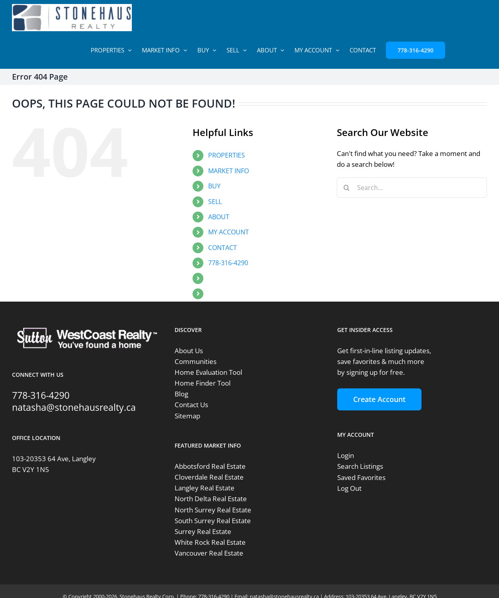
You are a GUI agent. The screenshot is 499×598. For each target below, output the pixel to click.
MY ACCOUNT (228, 232)
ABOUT (218, 216)
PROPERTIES (226, 155)
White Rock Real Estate (210, 542)
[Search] (347, 188)
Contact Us (191, 404)
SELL (215, 201)
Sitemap (187, 415)
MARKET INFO (228, 170)
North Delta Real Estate (211, 498)
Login (345, 455)
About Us (189, 350)
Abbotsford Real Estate (210, 466)
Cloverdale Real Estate (209, 477)
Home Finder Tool (203, 383)
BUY (214, 186)
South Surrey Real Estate (213, 520)
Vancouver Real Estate (209, 553)
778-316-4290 (228, 262)
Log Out (349, 488)
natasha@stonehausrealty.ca (74, 407)
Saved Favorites (361, 477)
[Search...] (412, 188)
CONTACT (222, 247)
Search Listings (360, 466)
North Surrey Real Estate (213, 509)
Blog (181, 393)
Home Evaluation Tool (208, 372)
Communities (196, 361)
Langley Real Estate (205, 487)
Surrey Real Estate (203, 531)
